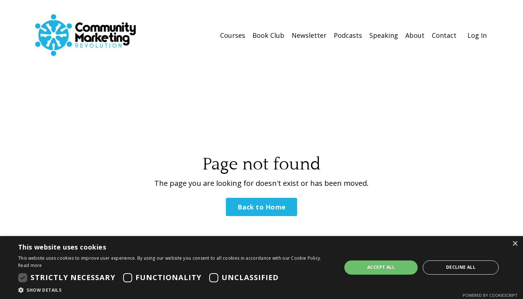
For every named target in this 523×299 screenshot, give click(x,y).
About (415, 35)
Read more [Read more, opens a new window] (30, 265)
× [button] (515, 244)
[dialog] (261, 267)
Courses (232, 35)
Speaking (383, 35)
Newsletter (309, 35)
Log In (477, 35)
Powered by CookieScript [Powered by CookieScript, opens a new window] (490, 295)
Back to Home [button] (261, 207)
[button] (175, 290)
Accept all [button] (381, 267)
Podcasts (348, 35)
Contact (444, 35)
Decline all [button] (460, 267)
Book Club (268, 35)
